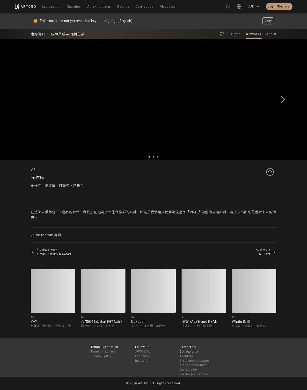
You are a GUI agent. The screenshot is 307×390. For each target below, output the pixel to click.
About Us (186, 356)
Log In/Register (279, 6)
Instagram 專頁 (46, 235)
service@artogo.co (194, 374)
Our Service (188, 369)
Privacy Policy (101, 356)
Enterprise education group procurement (195, 363)
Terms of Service (103, 351)
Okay (268, 20)
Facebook (142, 356)
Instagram (142, 360)
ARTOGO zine (145, 351)
